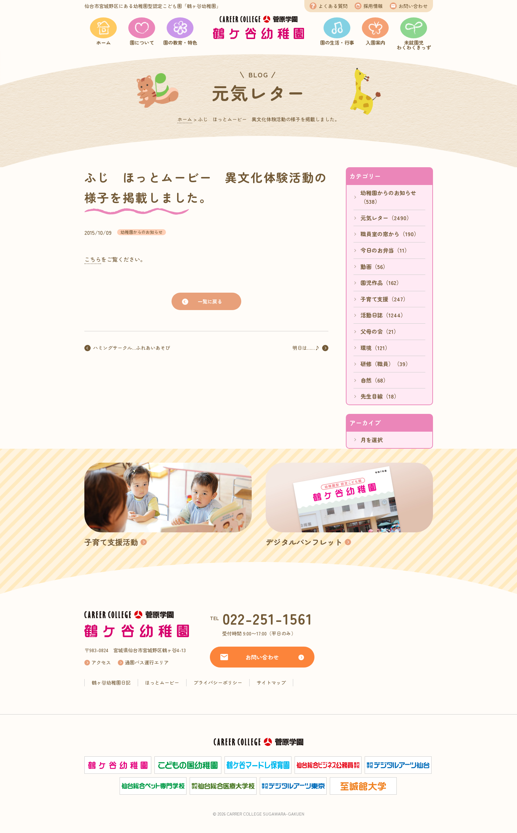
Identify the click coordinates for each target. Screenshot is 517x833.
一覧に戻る (210, 301)
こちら (92, 259)
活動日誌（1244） (383, 315)
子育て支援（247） (384, 299)
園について (142, 42)
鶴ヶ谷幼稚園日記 (111, 682)
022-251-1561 (267, 618)
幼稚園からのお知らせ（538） (388, 197)
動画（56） (374, 266)
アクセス (101, 662)
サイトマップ (271, 682)
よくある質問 (333, 5)
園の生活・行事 (337, 42)
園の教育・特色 (180, 42)
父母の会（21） (379, 331)
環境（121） (375, 348)
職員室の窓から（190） (389, 234)
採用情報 (373, 5)
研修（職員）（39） (385, 364)
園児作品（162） (381, 282)
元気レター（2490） (386, 218)
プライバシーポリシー (217, 682)
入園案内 (375, 42)
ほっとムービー (162, 682)
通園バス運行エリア (147, 662)
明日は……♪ (306, 347)
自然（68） (374, 380)
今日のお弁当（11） (385, 250)
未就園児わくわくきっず (414, 45)
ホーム (103, 42)
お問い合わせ (413, 5)
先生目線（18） (380, 396)
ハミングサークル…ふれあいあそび (131, 347)
